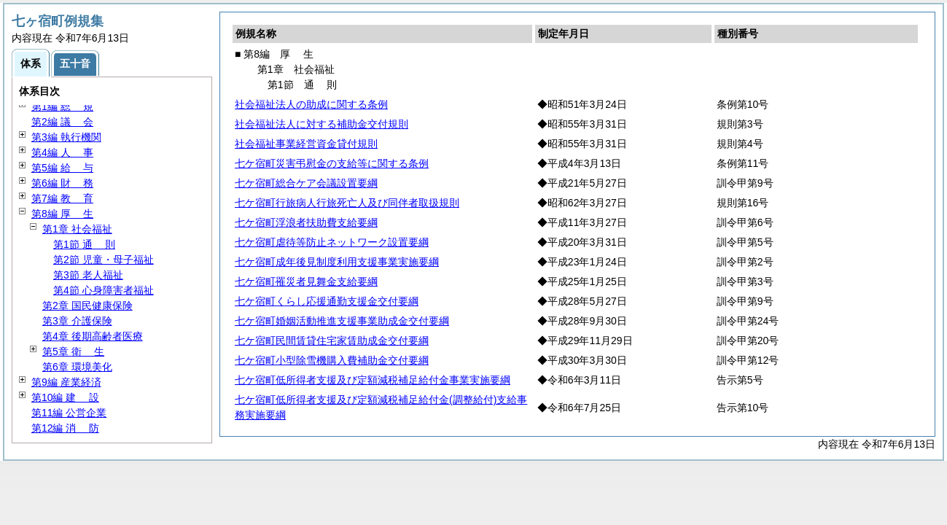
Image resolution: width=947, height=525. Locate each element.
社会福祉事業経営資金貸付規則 (306, 143)
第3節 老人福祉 (88, 275)
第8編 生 (62, 213)
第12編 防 (65, 428)
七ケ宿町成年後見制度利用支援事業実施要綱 (337, 262)
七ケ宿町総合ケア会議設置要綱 (306, 183)
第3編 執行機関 (66, 137)
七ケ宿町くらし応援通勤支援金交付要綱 (326, 301)
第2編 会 (62, 122)
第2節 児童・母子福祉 (103, 259)
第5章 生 (73, 351)
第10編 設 (65, 397)
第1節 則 (84, 244)
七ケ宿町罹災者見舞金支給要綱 (306, 281)
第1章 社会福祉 (77, 229)
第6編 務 (62, 183)
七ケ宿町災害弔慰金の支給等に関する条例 (332, 163)
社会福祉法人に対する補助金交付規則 (321, 124)
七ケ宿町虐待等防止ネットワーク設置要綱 (332, 242)
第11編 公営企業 (68, 413)
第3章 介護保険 (77, 321)
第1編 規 (62, 106)
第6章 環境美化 (77, 367)
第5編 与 (62, 168)
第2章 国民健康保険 (87, 305)
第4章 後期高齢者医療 (92, 336)
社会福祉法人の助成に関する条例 (311, 104)
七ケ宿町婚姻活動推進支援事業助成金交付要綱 (342, 321)
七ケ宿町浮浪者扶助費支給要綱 (306, 222)
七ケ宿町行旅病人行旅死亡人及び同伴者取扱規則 (347, 203)
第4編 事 (62, 152)
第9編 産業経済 (66, 382)
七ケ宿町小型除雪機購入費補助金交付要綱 (332, 360)
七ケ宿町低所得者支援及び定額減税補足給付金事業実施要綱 (372, 380)
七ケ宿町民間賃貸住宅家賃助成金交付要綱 (332, 340)
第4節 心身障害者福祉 (103, 290)
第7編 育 (62, 198)
